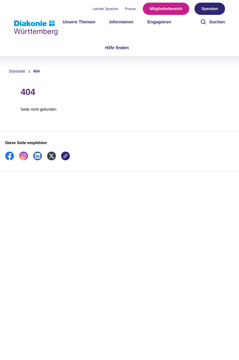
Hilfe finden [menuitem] (117, 47)
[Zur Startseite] (36, 28)
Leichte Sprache (105, 9)
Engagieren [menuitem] (159, 21)
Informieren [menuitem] (121, 21)
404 (36, 71)
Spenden (209, 9)
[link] (9, 159)
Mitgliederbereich (166, 9)
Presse (130, 9)
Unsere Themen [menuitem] (79, 21)
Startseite (17, 71)
